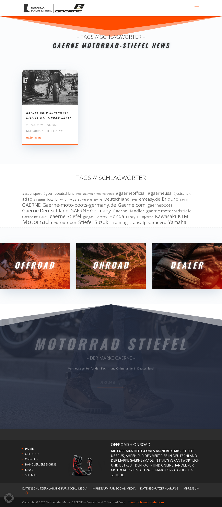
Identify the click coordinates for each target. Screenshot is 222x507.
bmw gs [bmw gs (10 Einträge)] (70, 199)
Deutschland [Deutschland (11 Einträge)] (117, 199)
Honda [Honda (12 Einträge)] (116, 216)
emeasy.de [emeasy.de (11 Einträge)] (149, 199)
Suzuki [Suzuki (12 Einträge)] (102, 222)
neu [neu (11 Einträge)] (54, 222)
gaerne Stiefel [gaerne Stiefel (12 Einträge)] (65, 216)
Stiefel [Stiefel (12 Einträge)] (85, 222)
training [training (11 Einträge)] (119, 222)
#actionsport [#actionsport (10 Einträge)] (32, 193)
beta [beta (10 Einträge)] (50, 199)
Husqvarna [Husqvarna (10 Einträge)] (145, 217)
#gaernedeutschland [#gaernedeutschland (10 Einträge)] (58, 193)
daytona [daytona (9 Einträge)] (98, 199)
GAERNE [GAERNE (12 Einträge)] (31, 204)
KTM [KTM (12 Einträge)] (183, 216)
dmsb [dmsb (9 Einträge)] (134, 199)
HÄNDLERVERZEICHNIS (41, 464)
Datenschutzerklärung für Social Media (54, 488)
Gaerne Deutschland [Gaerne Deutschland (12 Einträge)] (45, 210)
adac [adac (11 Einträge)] (27, 199)
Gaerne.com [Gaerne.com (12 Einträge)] (131, 204)
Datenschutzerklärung (159, 488)
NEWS (29, 470)
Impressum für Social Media (114, 488)
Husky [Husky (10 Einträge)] (130, 217)
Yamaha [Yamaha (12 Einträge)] (177, 222)
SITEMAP (31, 475)
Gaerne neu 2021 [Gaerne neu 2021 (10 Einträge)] (35, 217)
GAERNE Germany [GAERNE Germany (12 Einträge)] (90, 210)
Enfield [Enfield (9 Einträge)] (184, 199)
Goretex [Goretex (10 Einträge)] (101, 217)
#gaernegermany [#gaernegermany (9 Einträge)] (85, 193)
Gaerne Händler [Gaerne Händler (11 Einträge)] (128, 211)
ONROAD (31, 459)
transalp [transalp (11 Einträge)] (138, 222)
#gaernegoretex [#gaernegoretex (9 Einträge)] (105, 193)
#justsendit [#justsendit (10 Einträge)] (181, 193)
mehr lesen (33, 150)
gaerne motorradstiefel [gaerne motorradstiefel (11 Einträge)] (169, 211)
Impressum (191, 488)
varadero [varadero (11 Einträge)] (157, 222)
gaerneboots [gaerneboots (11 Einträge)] (160, 205)
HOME (29, 448)
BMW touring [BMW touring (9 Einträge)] (85, 199)
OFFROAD (32, 454)
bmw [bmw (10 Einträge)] (59, 199)
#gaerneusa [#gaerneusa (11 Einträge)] (160, 193)
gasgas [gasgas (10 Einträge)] (88, 217)
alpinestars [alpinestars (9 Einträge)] (39, 199)
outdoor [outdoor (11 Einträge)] (68, 222)
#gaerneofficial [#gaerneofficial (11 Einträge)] (131, 193)
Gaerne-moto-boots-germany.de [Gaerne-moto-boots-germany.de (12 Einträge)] (79, 204)
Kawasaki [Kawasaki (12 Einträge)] (165, 216)
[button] (9, 498)
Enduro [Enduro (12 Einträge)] (170, 198)
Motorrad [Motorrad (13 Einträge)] (35, 222)
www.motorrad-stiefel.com (146, 502)
